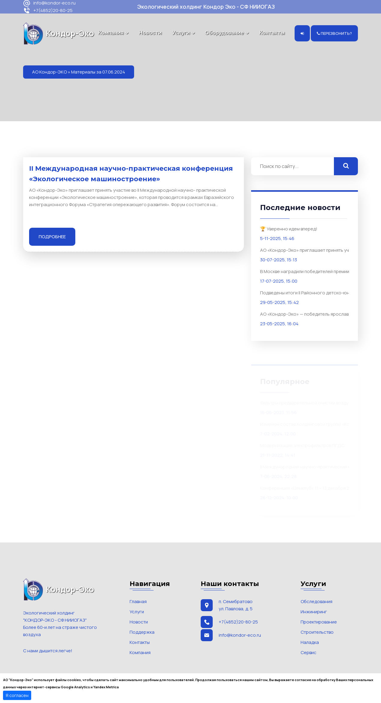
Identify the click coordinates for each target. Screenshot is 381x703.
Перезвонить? (334, 33)
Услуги (181, 33)
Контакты (272, 33)
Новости (150, 33)
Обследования (316, 601)
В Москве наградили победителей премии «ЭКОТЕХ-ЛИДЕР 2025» (314, 271)
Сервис (308, 652)
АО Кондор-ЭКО (49, 72)
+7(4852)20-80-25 (48, 10)
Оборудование (224, 33)
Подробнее (52, 236)
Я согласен (17, 695)
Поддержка (142, 632)
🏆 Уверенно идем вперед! (288, 228)
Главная (138, 601)
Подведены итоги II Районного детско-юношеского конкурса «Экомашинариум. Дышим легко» (314, 292)
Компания (111, 33)
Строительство (317, 632)
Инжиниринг (314, 611)
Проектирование (319, 622)
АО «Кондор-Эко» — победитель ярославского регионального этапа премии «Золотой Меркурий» (314, 314)
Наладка (310, 642)
